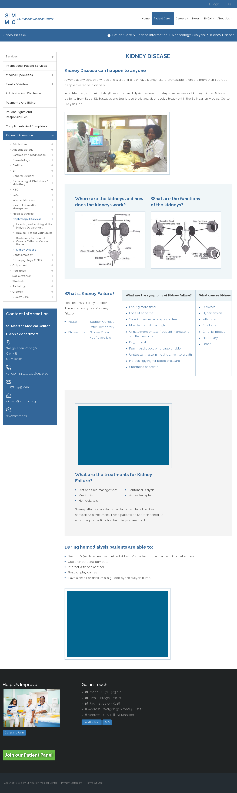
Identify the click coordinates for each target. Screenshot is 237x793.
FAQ (107, 722)
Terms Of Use (94, 782)
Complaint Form (14, 732)
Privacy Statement (71, 782)
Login (216, 4)
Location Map (91, 722)
